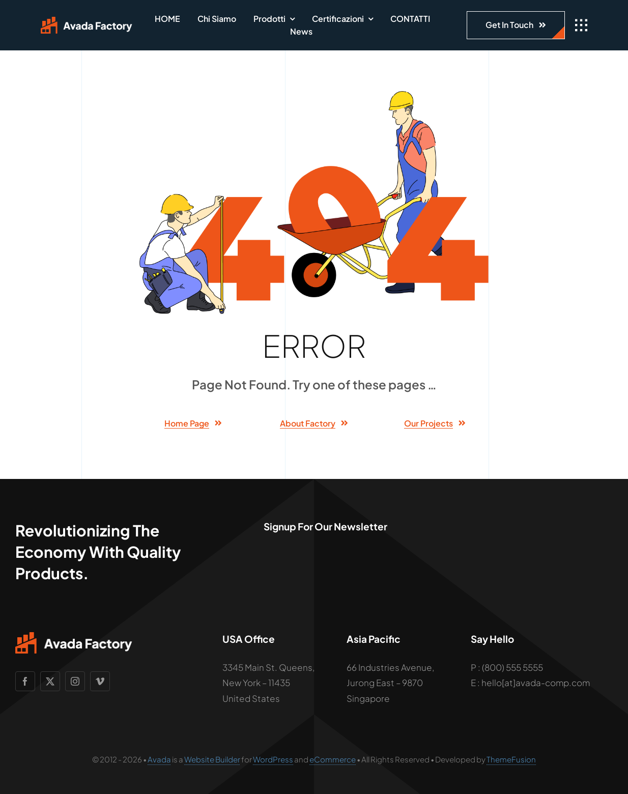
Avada (159, 759)
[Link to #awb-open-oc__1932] (581, 25)
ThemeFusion (511, 759)
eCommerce (332, 759)
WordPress (273, 759)
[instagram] (75, 681)
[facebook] (25, 681)
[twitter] (50, 681)
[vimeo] (100, 681)
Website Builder (212, 759)
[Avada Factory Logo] (87, 20)
